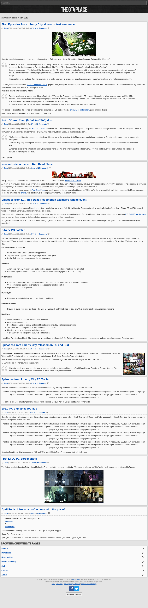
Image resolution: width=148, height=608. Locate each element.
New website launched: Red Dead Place (27, 164)
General (34, 168)
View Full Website (74, 594)
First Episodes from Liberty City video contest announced (38, 24)
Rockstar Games (38, 129)
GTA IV (33, 28)
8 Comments (42, 124)
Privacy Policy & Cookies (72, 584)
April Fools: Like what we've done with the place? (33, 509)
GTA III (33, 124)
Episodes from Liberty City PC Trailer (25, 379)
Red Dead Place (38, 190)
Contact (4, 570)
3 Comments (42, 349)
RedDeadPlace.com (73, 181)
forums (23, 193)
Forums (4, 548)
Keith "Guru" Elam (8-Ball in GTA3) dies (27, 120)
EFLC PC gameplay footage (19, 408)
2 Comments (42, 28)
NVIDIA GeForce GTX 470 (37, 85)
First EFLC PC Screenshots (19, 458)
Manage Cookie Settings (88, 584)
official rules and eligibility (80, 110)
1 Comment (41, 383)
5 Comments (42, 462)
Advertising (59, 584)
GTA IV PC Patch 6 (13, 230)
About (4, 575)
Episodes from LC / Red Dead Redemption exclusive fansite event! (44, 199)
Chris (6, 28)
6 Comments (42, 203)
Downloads (6, 553)
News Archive (7, 557)
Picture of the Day (8, 562)
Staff (3, 566)
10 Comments (43, 168)
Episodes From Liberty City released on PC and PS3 (35, 345)
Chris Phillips (76, 579)
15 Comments (42, 513)
